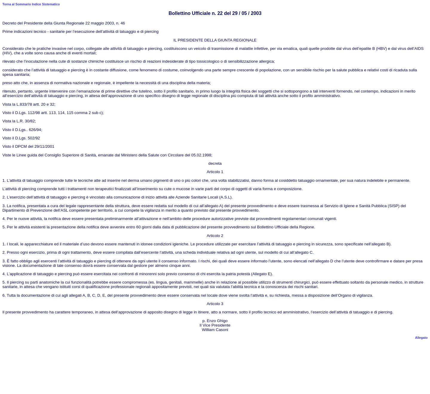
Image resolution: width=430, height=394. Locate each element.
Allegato (421, 337)
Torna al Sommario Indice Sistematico (31, 4)
